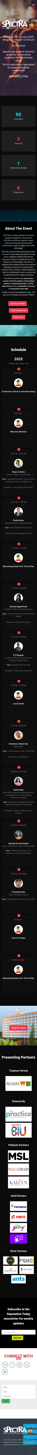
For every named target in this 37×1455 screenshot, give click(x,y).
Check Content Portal (18, 310)
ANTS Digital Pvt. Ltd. (25, 1445)
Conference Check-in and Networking (18, 391)
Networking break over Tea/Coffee (18, 566)
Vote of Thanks (18, 938)
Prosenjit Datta (18, 892)
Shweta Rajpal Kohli (18, 606)
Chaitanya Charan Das (18, 744)
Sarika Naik (18, 790)
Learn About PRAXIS (17, 304)
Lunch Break (18, 703)
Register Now (18, 317)
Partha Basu (18, 520)
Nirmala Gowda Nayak (18, 843)
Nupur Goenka (18, 472)
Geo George (16, 1442)
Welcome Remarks (18, 432)
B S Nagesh (18, 655)
